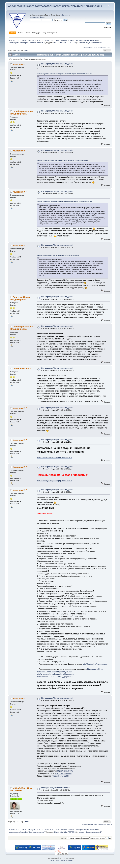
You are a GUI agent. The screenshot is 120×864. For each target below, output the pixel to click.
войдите (64, 15)
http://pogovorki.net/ (95, 669)
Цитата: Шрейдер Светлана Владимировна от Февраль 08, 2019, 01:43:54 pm (64, 74)
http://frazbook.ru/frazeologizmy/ (95, 664)
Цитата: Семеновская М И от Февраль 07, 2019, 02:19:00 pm (58, 255)
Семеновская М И (22, 368)
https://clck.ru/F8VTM (63, 774)
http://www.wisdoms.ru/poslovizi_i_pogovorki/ (54, 677)
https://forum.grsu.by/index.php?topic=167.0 (54, 457)
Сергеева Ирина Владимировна (20, 298)
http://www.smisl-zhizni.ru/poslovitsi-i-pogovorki (55, 674)
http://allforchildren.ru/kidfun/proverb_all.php (54, 672)
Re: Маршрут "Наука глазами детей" (57, 64)
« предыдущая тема (89, 47)
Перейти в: (62, 838)
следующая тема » (105, 47)
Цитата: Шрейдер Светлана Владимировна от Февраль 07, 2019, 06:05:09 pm (64, 201)
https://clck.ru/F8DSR (65, 771)
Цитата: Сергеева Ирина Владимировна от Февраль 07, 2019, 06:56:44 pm (63, 160)
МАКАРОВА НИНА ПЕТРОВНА (65, 43)
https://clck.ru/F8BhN (60, 776)
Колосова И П (20, 64)
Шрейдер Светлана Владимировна (21, 112)
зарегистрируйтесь (37, 17)
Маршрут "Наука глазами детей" (55, 788)
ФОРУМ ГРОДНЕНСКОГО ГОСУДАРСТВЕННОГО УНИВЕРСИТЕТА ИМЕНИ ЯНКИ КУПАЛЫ (55, 6)
